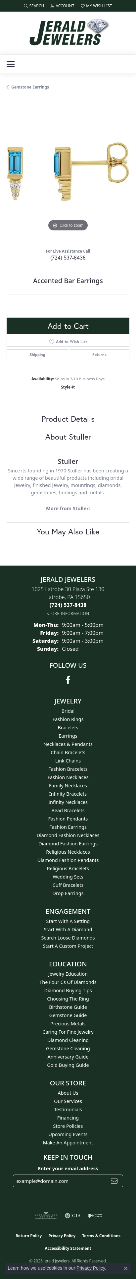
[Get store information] (68, 613)
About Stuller (68, 436)
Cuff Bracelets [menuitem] (68, 885)
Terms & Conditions (101, 1236)
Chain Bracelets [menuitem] (68, 752)
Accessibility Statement (68, 1248)
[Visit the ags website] (46, 1216)
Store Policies (68, 1126)
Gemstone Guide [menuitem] (68, 1015)
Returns (99, 354)
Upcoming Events (67, 1134)
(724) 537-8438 (68, 257)
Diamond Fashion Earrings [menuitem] (68, 843)
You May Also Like (68, 531)
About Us (68, 1093)
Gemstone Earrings (30, 87)
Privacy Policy (61, 1236)
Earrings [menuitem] (68, 736)
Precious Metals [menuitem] (67, 1023)
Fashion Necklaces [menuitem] (68, 777)
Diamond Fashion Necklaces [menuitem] (68, 835)
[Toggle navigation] (10, 64)
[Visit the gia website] (73, 1216)
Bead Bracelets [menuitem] (67, 810)
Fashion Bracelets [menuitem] (67, 769)
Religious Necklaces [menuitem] (68, 852)
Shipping (37, 354)
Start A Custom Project (68, 946)
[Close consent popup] (126, 1268)
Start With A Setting (68, 921)
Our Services (68, 1101)
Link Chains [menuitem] (68, 761)
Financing (68, 1118)
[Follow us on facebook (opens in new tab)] (68, 680)
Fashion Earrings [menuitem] (68, 827)
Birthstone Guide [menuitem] (68, 1007)
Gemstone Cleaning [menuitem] (68, 1048)
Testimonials (68, 1109)
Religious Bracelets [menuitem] (68, 868)
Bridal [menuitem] (68, 711)
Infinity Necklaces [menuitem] (68, 802)
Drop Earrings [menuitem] (68, 893)
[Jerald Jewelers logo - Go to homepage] (68, 33)
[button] (34, 6)
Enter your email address (68, 1168)
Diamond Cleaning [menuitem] (68, 1040)
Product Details (68, 418)
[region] (68, 171)
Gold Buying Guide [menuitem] (68, 1065)
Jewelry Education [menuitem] (68, 974)
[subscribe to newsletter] (114, 1181)
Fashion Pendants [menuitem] (68, 819)
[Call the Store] (68, 605)
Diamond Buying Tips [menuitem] (68, 990)
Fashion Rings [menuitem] (68, 719)
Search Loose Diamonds (68, 938)
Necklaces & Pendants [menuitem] (68, 744)
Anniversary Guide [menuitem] (67, 1057)
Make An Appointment (68, 1142)
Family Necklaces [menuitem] (68, 785)
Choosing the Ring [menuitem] (68, 999)
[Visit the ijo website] (94, 1216)
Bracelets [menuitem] (68, 727)
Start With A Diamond (68, 929)
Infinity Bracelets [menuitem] (68, 794)
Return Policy (29, 1236)
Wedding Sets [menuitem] (68, 877)
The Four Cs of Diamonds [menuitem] (67, 982)
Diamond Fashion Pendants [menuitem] (68, 860)
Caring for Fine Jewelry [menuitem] (67, 1032)
